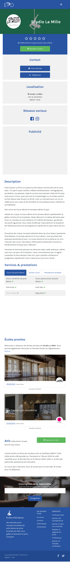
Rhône (7, 351)
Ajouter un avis (35, 49)
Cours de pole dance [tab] (15, 272)
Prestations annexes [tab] (52, 272)
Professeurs (57, 538)
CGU (13, 557)
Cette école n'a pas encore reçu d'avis (35, 43)
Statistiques (41, 524)
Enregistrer (35, 498)
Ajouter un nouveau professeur (56, 543)
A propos (40, 517)
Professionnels (58, 515)
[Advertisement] (35, 154)
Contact (40, 520)
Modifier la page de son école (56, 532)
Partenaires (41, 527)
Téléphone (35, 75)
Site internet (35, 68)
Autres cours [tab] (34, 272)
